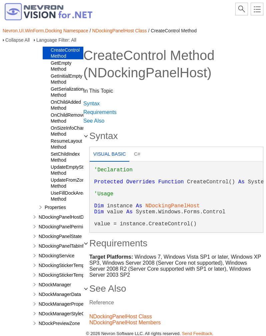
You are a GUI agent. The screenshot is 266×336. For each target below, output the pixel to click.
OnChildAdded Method (66, 105)
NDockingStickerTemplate (65, 265)
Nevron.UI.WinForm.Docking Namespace (45, 30)
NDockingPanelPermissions (67, 226)
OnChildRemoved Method (69, 118)
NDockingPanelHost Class (119, 30)
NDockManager (55, 284)
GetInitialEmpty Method (66, 79)
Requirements (100, 112)
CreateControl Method (65, 53)
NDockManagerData (60, 294)
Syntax (91, 103)
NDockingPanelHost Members (125, 322)
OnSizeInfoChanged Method (72, 131)
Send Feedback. (198, 333)
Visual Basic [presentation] (109, 154)
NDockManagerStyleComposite (71, 313)
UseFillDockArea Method (68, 196)
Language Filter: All (56, 40)
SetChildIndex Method (65, 157)
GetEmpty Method (61, 66)
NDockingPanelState (60, 236)
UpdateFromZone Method (69, 183)
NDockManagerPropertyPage (69, 304)
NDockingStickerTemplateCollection (76, 275)
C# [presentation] (137, 154)
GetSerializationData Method (72, 92)
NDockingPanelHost (172, 206)
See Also (93, 121)
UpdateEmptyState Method (70, 170)
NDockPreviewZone (59, 323)
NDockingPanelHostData (64, 217)
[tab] (109, 155)
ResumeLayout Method (66, 144)
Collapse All (17, 40)
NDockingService (56, 255)
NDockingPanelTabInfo (62, 246)
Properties (55, 207)
